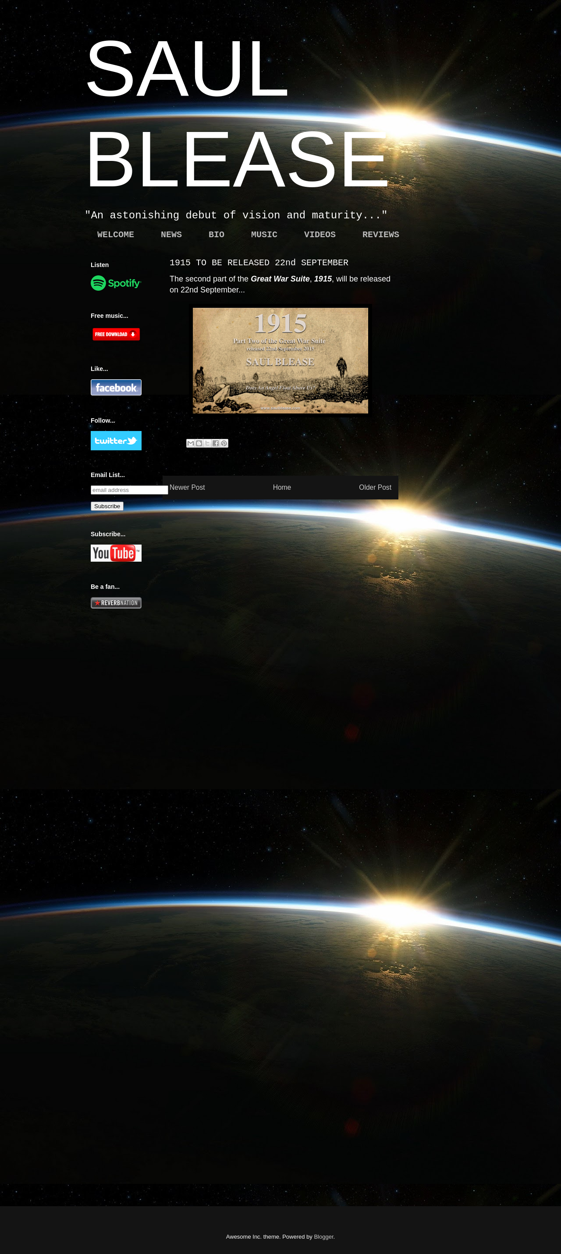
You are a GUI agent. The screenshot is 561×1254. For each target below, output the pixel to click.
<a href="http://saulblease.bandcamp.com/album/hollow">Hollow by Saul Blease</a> (456, 801)
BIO (216, 235)
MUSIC (264, 235)
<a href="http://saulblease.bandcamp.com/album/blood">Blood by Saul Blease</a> (456, 644)
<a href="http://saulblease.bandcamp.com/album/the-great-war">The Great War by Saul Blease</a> (456, 329)
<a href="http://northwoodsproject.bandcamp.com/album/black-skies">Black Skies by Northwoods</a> (456, 959)
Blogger (323, 1236)
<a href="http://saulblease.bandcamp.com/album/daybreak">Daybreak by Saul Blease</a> (456, 1116)
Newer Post (187, 487)
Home (282, 487)
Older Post (375, 487)
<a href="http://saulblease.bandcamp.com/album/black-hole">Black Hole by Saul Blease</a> (456, 486)
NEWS (171, 235)
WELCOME (115, 235)
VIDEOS (320, 235)
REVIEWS (380, 235)
